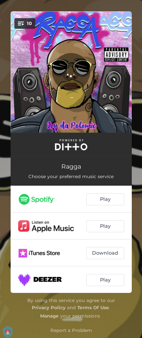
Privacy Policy (49, 307)
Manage (49, 316)
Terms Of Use (93, 307)
